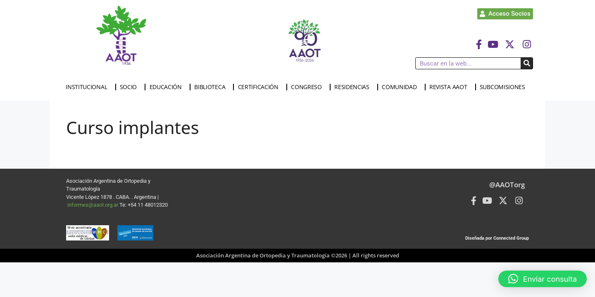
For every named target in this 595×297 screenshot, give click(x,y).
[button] (542, 279)
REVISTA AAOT (450, 87)
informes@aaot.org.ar (93, 205)
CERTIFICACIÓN (260, 87)
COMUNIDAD (401, 87)
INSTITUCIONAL (88, 87)
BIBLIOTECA (211, 87)
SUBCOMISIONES (504, 87)
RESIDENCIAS (354, 87)
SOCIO (130, 87)
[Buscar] (527, 63)
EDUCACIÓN (168, 87)
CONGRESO (308, 87)
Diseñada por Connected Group (497, 238)
